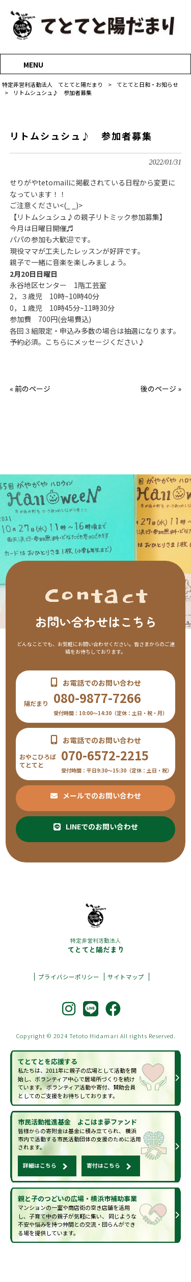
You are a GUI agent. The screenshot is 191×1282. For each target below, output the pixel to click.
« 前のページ (30, 388)
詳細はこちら (40, 1179)
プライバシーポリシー (68, 988)
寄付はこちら (103, 1179)
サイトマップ (125, 988)
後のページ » (161, 388)
